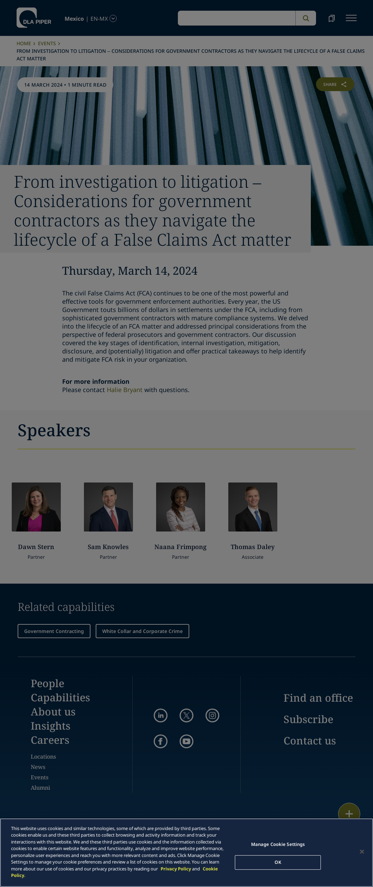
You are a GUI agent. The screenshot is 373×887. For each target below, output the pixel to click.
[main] (186, 852)
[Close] (362, 851)
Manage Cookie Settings (278, 844)
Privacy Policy (176, 869)
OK (278, 862)
